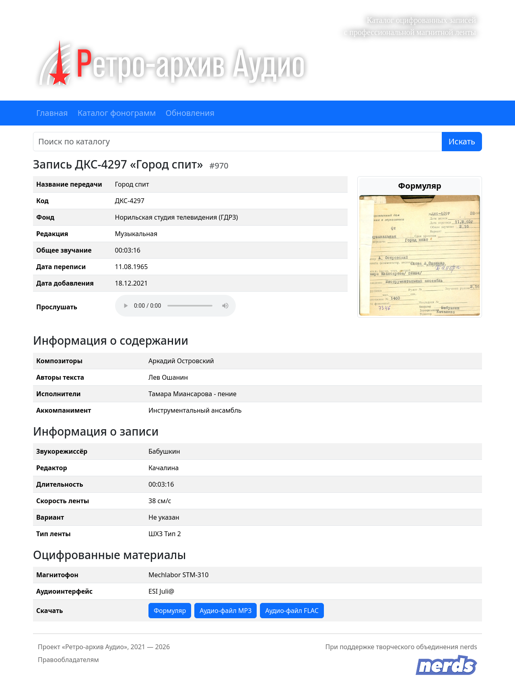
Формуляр (170, 610)
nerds (468, 646)
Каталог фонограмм (117, 112)
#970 (219, 165)
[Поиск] (237, 141)
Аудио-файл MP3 (225, 610)
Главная (52, 112)
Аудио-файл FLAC (291, 610)
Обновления (189, 112)
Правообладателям (68, 659)
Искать (462, 141)
